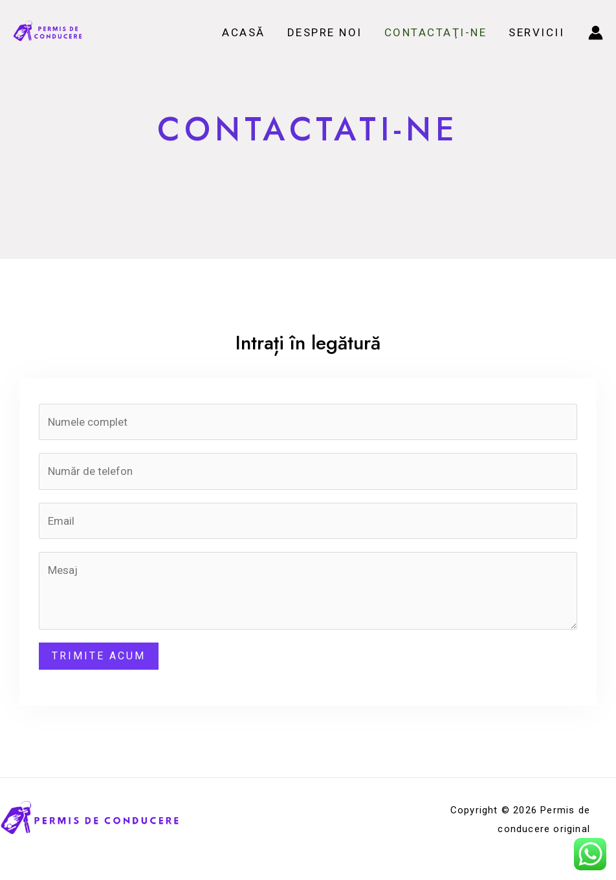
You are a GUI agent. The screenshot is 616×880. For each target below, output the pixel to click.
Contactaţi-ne (435, 32)
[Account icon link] (595, 32)
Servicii (536, 32)
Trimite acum (99, 656)
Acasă (243, 32)
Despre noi (324, 32)
